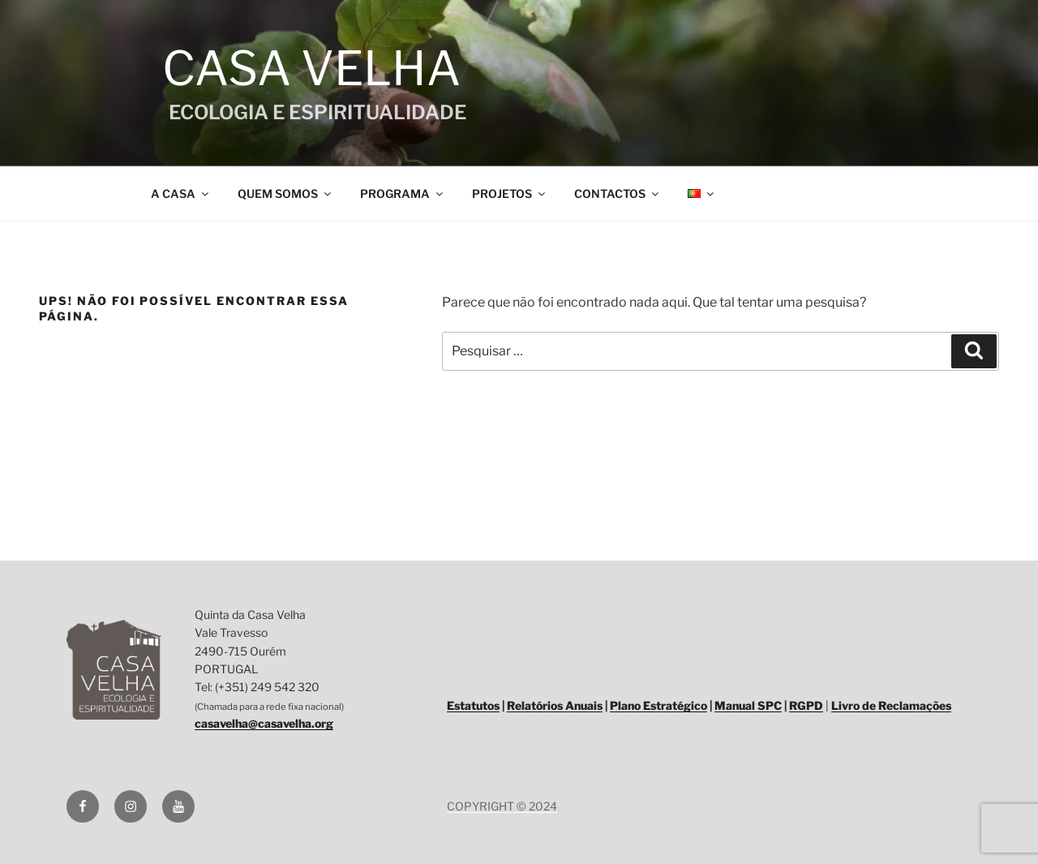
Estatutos (473, 705)
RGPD (806, 705)
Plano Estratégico (658, 705)
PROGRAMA (402, 193)
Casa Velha (306, 68)
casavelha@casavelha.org (264, 723)
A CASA (181, 193)
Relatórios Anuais (555, 705)
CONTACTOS (617, 193)
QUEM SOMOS (285, 193)
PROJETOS (509, 193)
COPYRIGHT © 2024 (502, 806)
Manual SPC (748, 705)
